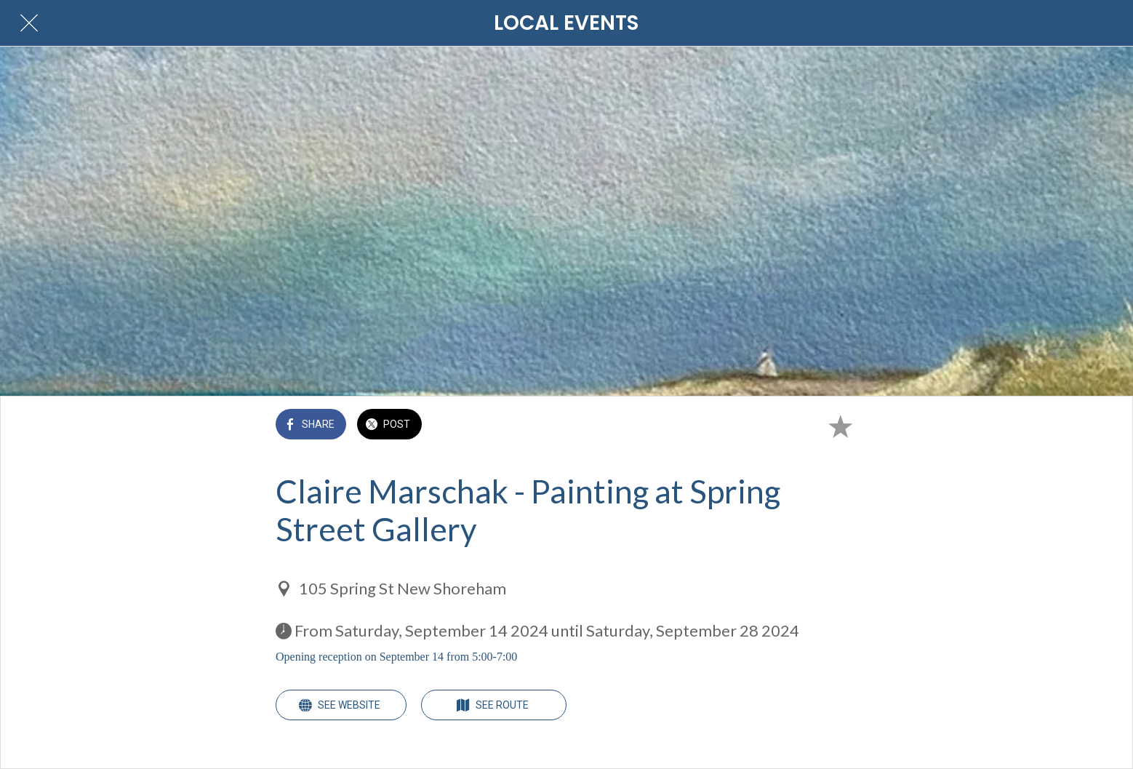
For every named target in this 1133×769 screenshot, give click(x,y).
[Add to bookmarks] (839, 425)
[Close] (29, 23)
